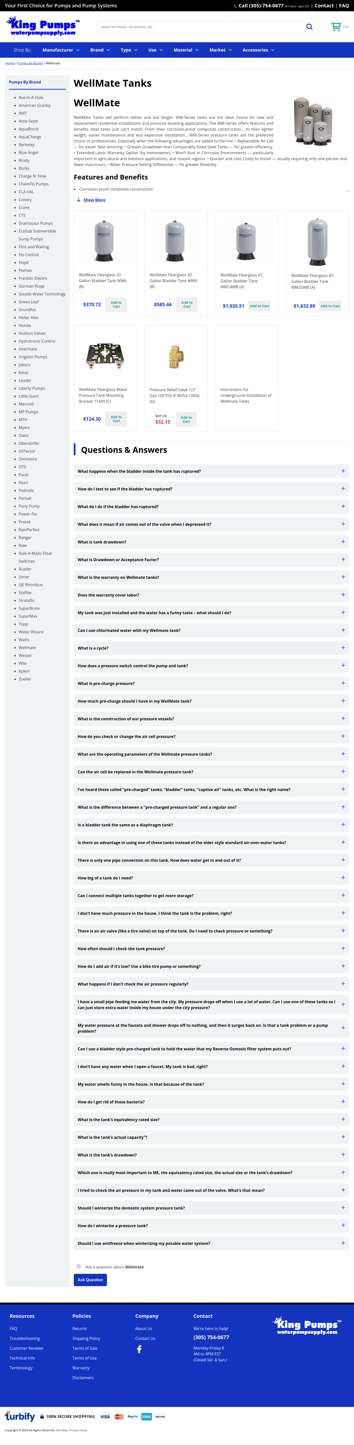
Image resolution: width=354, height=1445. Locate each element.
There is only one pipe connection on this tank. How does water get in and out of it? (211, 860)
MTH (23, 419)
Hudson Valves (32, 333)
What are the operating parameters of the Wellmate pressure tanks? (211, 754)
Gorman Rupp (31, 286)
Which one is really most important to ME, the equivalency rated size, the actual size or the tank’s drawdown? (211, 1173)
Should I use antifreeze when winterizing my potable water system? (211, 1243)
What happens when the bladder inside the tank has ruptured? (211, 471)
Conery (25, 199)
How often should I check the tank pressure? (211, 949)
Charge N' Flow (32, 176)
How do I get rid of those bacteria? (211, 1102)
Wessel (25, 655)
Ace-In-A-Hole (31, 97)
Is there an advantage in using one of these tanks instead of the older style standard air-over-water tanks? (211, 843)
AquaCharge (30, 136)
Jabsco (24, 364)
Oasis (24, 435)
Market (220, 50)
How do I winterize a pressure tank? (211, 1226)
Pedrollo (26, 490)
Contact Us (145, 1338)
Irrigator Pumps (33, 357)
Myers (24, 427)
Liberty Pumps (32, 388)
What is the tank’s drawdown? (211, 1155)
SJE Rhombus (31, 584)
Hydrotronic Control (37, 341)
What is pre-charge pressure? (211, 683)
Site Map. (62, 1430)
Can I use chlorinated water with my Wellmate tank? (211, 630)
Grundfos (27, 309)
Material (186, 50)
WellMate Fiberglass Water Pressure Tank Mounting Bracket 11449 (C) (103, 395)
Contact (324, 5)
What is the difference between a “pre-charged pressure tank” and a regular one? (211, 807)
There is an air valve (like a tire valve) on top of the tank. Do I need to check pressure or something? (211, 931)
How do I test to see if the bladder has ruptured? (211, 489)
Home (10, 63)
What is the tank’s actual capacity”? (211, 1137)
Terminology (21, 1368)
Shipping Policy (86, 1338)
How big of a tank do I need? (211, 878)
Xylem (24, 671)
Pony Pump (29, 506)
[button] (309, 26)
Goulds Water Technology (42, 294)
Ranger (25, 537)
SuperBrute (29, 608)
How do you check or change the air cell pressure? (211, 736)
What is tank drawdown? (211, 542)
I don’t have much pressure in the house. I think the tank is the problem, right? (211, 913)
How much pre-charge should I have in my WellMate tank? (211, 701)
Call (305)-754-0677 (258, 5)
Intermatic (28, 349)
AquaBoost (29, 129)
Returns (80, 1328)
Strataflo (26, 600)
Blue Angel (28, 152)
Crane (24, 207)
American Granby (35, 105)
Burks (24, 168)
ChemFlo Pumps (33, 184)
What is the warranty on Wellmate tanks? (211, 577)
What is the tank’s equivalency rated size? (211, 1120)
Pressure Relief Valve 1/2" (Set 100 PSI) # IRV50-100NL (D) (175, 395)
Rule (23, 545)
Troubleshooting (25, 1338)
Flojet (24, 262)
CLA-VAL (26, 192)
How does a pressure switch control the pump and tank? (211, 666)
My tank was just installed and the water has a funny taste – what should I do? (211, 613)
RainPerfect (29, 529)
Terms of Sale (85, 1348)
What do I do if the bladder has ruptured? (211, 507)
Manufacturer (61, 50)
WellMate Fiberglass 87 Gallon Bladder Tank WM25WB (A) (312, 281)
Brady (24, 160)
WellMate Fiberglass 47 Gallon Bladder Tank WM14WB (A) (242, 281)
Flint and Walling (34, 247)
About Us (143, 1328)
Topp (23, 624)
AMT (23, 113)
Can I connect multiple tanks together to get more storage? (211, 896)
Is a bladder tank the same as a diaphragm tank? (211, 825)
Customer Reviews (26, 1348)
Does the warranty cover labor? (211, 595)
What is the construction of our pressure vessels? (211, 719)
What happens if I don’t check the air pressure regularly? (211, 984)
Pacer (24, 474)
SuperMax (28, 616)
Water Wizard (31, 632)
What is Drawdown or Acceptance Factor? (211, 560)
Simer (24, 577)
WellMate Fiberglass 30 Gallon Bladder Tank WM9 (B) (173, 280)
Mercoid (26, 404)
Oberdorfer (29, 443)
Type (129, 50)
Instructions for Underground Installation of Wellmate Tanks (246, 395)
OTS (22, 467)
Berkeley (26, 144)
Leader (25, 380)
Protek (25, 522)
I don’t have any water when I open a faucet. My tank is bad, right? (211, 1067)
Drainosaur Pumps (36, 223)
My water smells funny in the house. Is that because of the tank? (211, 1084)
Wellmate (27, 647)
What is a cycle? (211, 648)
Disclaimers (83, 1377)
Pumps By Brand (30, 63)
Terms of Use (85, 1358)
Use (155, 50)
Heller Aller (29, 317)
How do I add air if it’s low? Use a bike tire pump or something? (211, 966)
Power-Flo (28, 514)
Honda (25, 325)
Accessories (258, 50)
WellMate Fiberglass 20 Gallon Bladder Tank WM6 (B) (102, 280)
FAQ (344, 5)
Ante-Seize (28, 121)
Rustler (25, 569)
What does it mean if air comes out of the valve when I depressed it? (211, 524)
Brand (100, 50)
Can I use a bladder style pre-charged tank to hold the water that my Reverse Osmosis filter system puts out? (211, 1049)
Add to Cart (116, 304)
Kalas (23, 372)
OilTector (27, 451)
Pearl (23, 482)
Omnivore (28, 459)
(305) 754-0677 (211, 1337)
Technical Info (22, 1358)
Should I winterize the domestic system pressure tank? (211, 1208)
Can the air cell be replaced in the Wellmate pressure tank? (211, 772)
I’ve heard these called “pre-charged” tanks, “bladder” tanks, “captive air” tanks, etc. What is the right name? (211, 789)
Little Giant (29, 396)
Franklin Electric (33, 278)
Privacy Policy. (78, 1430)
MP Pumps (28, 412)
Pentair (25, 498)
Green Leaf (29, 302)
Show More (89, 200)
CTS (22, 215)
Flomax (25, 270)
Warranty (81, 1368)
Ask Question (90, 1280)
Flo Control (29, 254)
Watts (24, 639)
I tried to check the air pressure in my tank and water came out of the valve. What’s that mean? (211, 1190)
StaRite (25, 592)
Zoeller (25, 679)
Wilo (23, 663)
